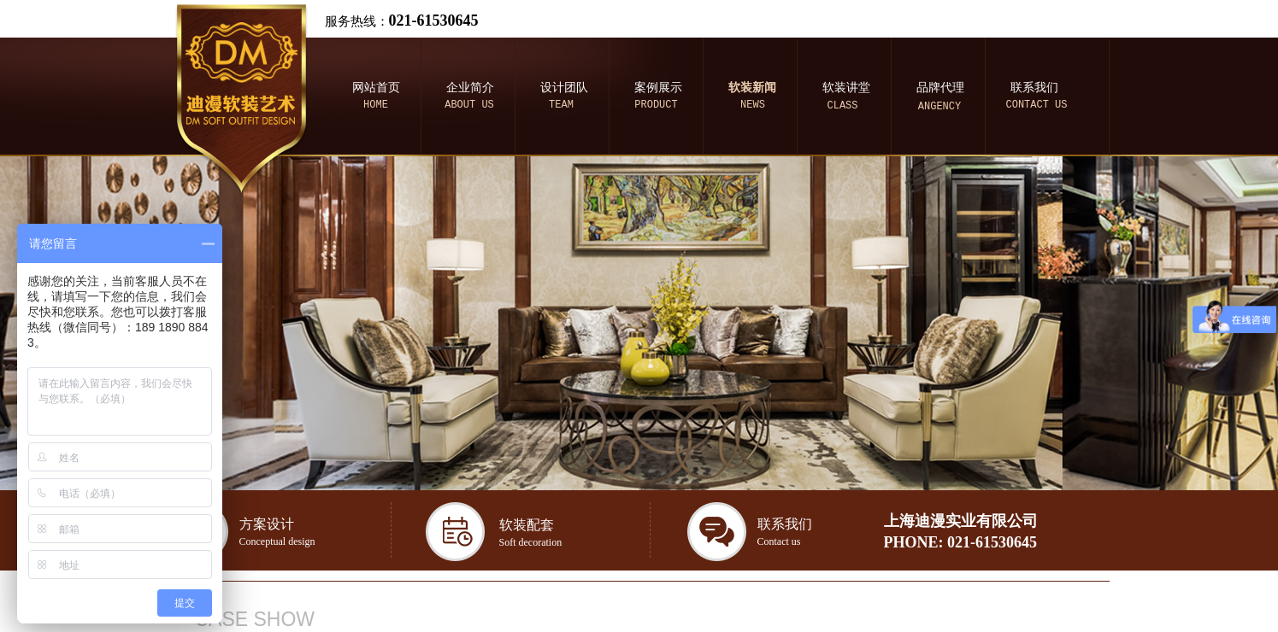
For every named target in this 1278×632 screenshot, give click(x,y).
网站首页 (376, 87)
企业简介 (470, 87)
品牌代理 (940, 87)
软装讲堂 (846, 87)
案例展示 (658, 87)
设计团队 (564, 87)
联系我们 (1034, 87)
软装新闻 (752, 87)
